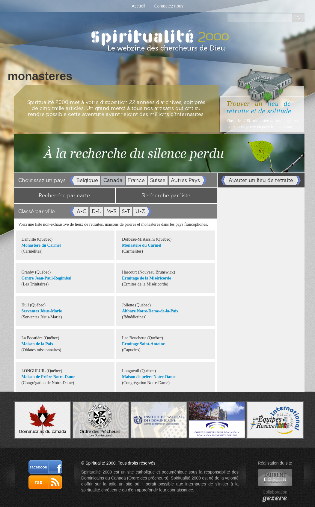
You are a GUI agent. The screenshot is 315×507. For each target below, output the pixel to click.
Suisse (157, 180)
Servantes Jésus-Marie (42, 311)
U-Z (140, 211)
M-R (111, 211)
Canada (113, 180)
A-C (81, 211)
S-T (126, 211)
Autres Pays (185, 180)
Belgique (87, 180)
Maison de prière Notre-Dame (149, 377)
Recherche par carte (64, 195)
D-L (96, 211)
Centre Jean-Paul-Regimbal (47, 278)
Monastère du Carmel (41, 245)
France (136, 180)
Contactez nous (168, 6)
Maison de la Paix (37, 344)
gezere (275, 498)
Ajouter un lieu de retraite (261, 180)
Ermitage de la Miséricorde (146, 278)
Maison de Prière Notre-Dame (48, 377)
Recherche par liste (166, 195)
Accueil (138, 6)
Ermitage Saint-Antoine (143, 344)
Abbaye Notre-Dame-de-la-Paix (150, 311)
